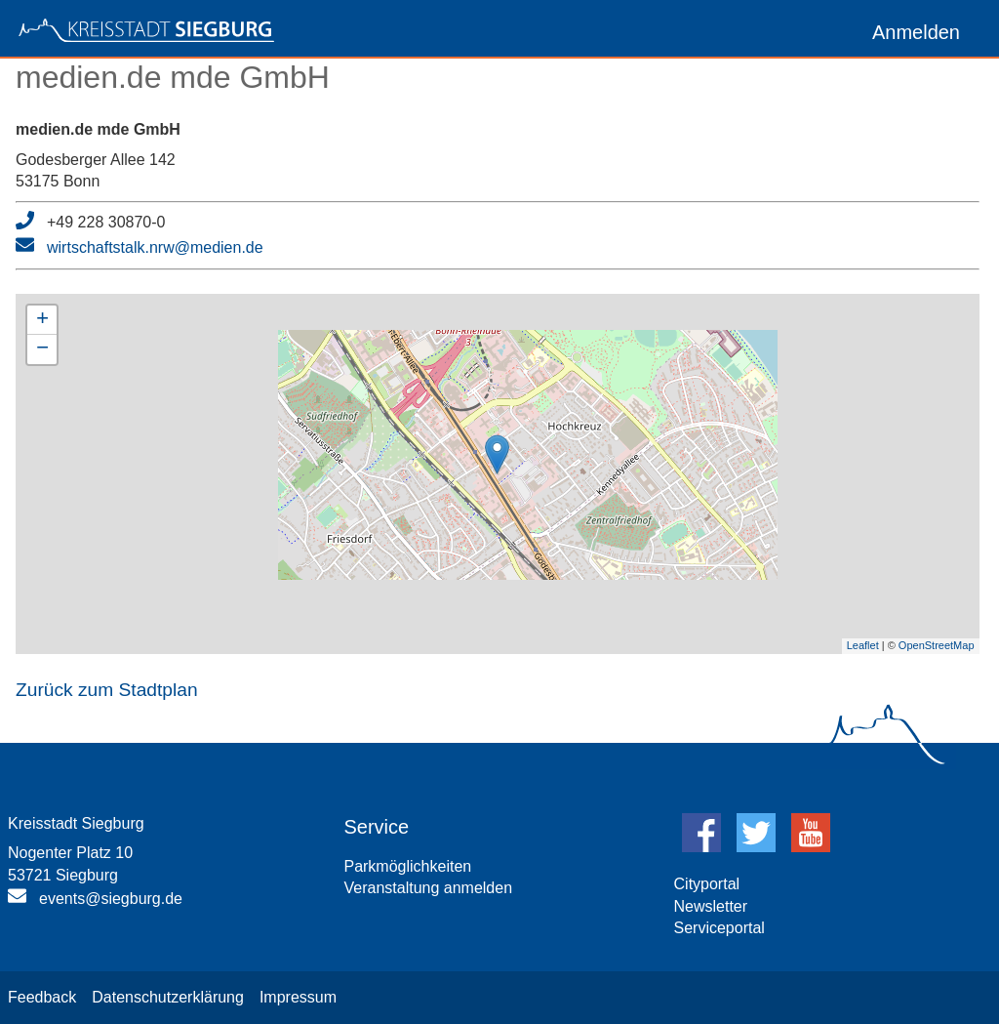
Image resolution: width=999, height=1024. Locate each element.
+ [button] (42, 320)
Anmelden (916, 32)
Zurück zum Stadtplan (107, 689)
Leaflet (863, 645)
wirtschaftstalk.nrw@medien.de (155, 247)
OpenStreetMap (937, 645)
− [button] (42, 349)
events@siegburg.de (110, 898)
